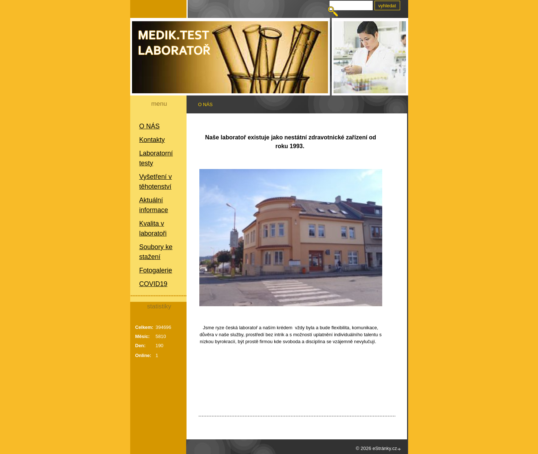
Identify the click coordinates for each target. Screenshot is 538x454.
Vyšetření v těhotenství (155, 181)
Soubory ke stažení (156, 251)
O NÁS (149, 126)
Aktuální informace (153, 205)
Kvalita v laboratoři (153, 228)
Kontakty (152, 139)
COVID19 (153, 284)
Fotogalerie (155, 270)
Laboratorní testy (156, 158)
